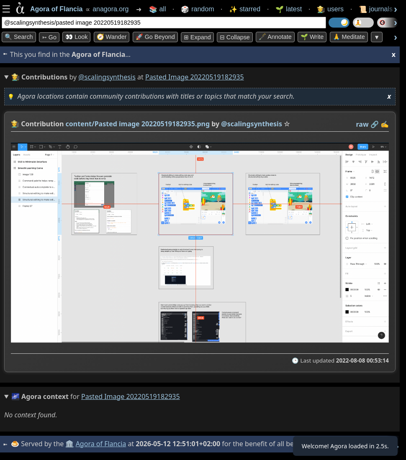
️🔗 (374, 124)
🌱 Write (312, 36)
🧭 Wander (112, 36)
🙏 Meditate (349, 36)
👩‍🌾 (15, 123)
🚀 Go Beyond (155, 36)
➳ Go (49, 37)
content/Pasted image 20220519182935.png (138, 123)
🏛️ (71, 443)
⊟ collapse (235, 37)
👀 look (76, 36)
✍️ (384, 124)
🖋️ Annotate (275, 36)
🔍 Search (19, 36)
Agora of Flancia (102, 443)
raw (362, 124)
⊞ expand (197, 37)
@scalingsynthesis (107, 77)
